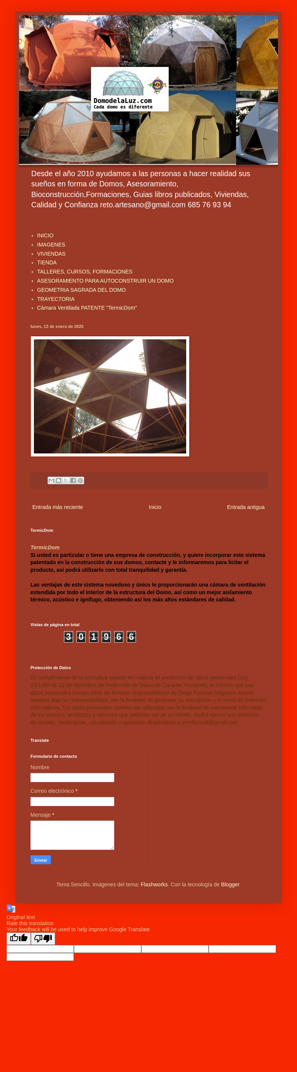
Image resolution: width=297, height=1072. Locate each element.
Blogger (230, 884)
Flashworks (154, 884)
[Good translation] (18, 938)
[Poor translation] (43, 938)
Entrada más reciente (57, 507)
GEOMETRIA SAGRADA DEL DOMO (81, 290)
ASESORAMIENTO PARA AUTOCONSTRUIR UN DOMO (105, 281)
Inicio (155, 507)
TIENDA (47, 262)
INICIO (45, 235)
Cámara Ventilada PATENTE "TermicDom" (87, 308)
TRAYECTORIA (56, 299)
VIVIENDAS (51, 254)
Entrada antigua (246, 507)
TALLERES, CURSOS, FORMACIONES (85, 272)
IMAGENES (51, 245)
